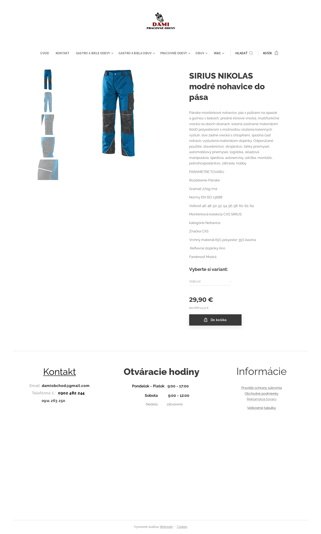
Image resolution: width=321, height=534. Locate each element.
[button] (246, 53)
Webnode (166, 526)
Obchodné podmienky (261, 394)
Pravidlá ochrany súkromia (261, 388)
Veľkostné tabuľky (261, 408)
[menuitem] (44, 53)
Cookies (182, 526)
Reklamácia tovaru (261, 399)
